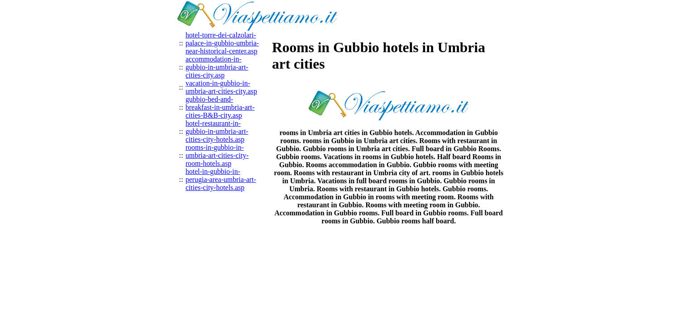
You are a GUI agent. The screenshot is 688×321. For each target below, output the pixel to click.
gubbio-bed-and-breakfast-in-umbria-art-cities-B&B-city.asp (220, 107)
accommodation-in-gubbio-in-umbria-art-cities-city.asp (217, 67)
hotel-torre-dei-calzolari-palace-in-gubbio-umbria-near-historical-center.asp (222, 43)
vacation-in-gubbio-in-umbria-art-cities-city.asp (221, 87)
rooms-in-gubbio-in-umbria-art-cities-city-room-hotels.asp (217, 155)
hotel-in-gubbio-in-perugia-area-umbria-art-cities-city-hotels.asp (221, 179)
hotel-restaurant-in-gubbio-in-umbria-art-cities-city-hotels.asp (217, 131)
